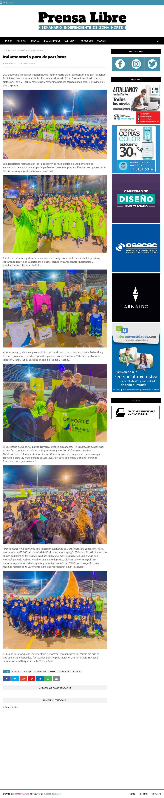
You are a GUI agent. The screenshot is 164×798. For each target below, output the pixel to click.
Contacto (156, 794)
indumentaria (40, 671)
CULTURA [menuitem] (69, 40)
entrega (27, 671)
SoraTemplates (20, 794)
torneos (12, 50)
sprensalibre (11, 63)
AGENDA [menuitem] (101, 40)
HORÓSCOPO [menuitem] (86, 40)
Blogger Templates (53, 794)
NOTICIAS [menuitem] (21, 40)
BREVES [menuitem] (35, 40)
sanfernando (64, 671)
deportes (16, 671)
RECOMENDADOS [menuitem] (51, 40)
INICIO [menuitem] (8, 40)
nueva (52, 671)
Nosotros (144, 794)
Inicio (5, 50)
